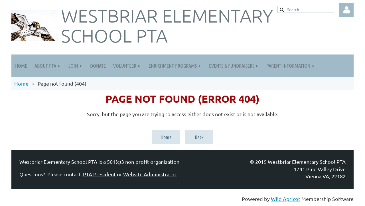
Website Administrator (150, 174)
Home (21, 83)
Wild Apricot (285, 199)
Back (199, 137)
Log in (346, 10)
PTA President (99, 174)
